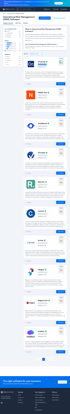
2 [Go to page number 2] (46, 359)
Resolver (41, 182)
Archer (40, 240)
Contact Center (39, 400)
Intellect (41, 331)
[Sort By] (35, 53)
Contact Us (21, 397)
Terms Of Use (55, 397)
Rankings (25, 23)
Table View (18, 23)
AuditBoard (42, 123)
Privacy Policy (55, 395)
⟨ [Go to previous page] (40, 359)
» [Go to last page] (52, 359)
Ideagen (41, 270)
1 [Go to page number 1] (43, 359)
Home (19, 395)
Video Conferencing (40, 397)
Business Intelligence (40, 402)
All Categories (38, 410)
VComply (41, 153)
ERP (36, 407)
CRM (36, 405)
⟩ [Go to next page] (49, 359)
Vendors (20, 400)
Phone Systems (39, 395)
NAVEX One (42, 92)
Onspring (41, 62)
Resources (20, 402)
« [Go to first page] (37, 359)
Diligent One (43, 300)
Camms (41, 211)
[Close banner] (65, 3)
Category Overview (8, 23)
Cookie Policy (55, 400)
